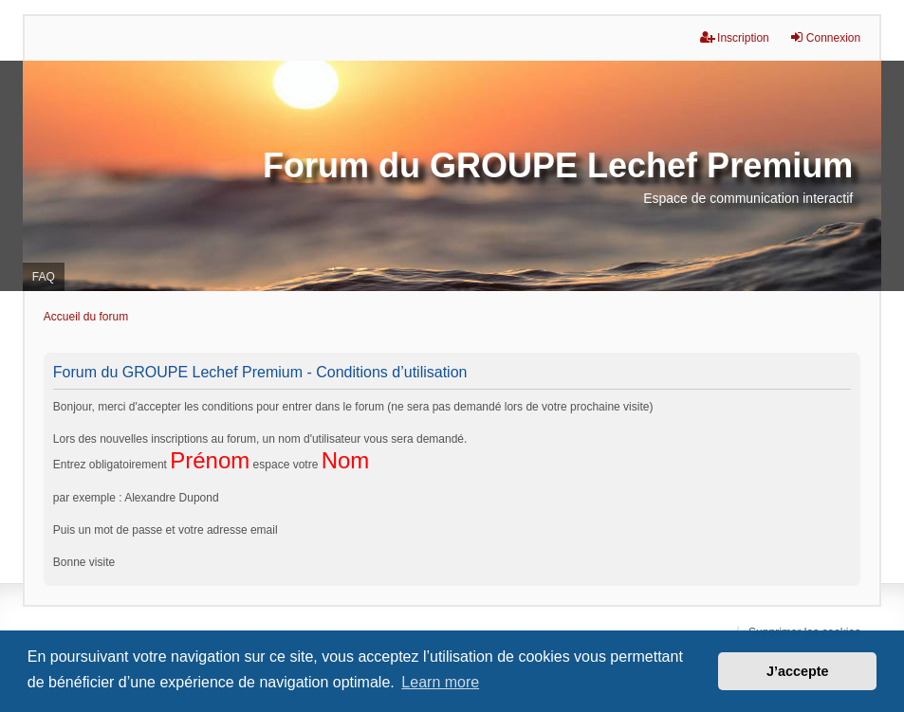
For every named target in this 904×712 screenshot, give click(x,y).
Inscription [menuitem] (734, 37)
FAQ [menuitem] (43, 276)
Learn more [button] (440, 682)
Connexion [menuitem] (824, 37)
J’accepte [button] (797, 671)
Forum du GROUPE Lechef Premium (558, 165)
